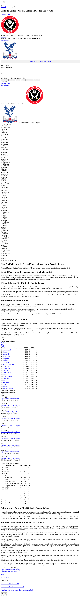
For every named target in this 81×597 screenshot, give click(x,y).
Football (3, 7)
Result (23, 80)
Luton (4, 384)
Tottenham (6, 358)
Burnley (5, 386)
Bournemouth (7, 372)
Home (2, 342)
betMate (3, 595)
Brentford (6, 378)
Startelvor (43, 61)
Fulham (5, 374)
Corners (29, 80)
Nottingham (6, 382)
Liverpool (6, 354)
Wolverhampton (7, 376)
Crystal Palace (40, 49)
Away (2, 344)
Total (2, 346)
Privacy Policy (5, 577)
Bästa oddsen (34, 61)
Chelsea (5, 360)
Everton (5, 380)
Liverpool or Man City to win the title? (12, 587)
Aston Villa (6, 356)
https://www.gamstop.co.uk (9, 571)
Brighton (5, 370)
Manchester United (8, 364)
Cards (34, 80)
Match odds (4, 80)
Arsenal (5, 352)
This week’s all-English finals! (10, 584)
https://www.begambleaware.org (10, 569)
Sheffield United (40, 24)
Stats (49, 61)
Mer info (3, 37)
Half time (12, 80)
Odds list (3, 593)
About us (3, 574)
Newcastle (6, 362)
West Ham (6, 366)
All (38, 80)
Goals (18, 80)
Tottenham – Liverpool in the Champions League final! (17, 590)
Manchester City (8, 350)
